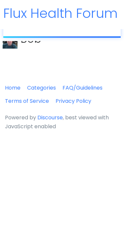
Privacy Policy (73, 101)
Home (13, 88)
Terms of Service (27, 101)
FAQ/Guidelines (82, 88)
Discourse (50, 117)
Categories (41, 88)
